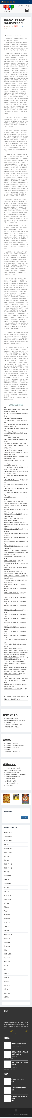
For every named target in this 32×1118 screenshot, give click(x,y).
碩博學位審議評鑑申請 (16, 405)
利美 (13, 1067)
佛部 (6, 856)
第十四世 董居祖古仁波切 (19, 1087)
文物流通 (7, 973)
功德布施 (7, 977)
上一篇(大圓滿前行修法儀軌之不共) (14, 696)
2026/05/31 (19, 1046)
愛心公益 (7, 907)
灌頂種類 (7, 946)
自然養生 (7, 938)
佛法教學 (8, 832)
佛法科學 (7, 911)
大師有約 (8, 848)
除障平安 (7, 918)
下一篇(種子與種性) (14, 699)
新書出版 (7, 985)
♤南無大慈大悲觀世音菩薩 (11, 727)
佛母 (6, 872)
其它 (6, 989)
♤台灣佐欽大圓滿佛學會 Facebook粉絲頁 (15, 774)
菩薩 (6, 844)
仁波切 (7, 879)
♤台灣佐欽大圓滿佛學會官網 (12, 776)
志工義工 (7, 922)
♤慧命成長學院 (8, 785)
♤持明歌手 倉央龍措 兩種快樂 (12, 768)
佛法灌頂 (7, 961)
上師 (6, 969)
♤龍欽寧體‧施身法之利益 (11, 718)
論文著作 (7, 883)
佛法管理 (7, 915)
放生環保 (7, 993)
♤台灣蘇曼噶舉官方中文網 (11, 772)
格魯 (13, 1056)
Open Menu (27, 10)
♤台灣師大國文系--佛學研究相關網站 (14, 745)
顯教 (6, 891)
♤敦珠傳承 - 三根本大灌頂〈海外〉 (13, 724)
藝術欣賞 (7, 875)
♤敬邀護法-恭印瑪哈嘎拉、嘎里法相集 (14, 720)
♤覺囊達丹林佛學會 (9, 778)
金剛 (6, 903)
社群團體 (7, 997)
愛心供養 (7, 981)
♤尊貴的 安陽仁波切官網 (11, 783)
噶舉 (13, 1046)
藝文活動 (7, 942)
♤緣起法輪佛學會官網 (10, 781)
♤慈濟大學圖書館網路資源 (11, 747)
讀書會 (6, 950)
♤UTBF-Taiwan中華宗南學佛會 (12, 770)
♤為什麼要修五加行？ (10, 722)
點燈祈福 (7, 926)
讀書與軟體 (8, 954)
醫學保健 (7, 899)
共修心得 (7, 958)
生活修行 (8, 868)
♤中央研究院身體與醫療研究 (12, 743)
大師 (6, 887)
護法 (6, 860)
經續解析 (8, 864)
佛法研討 (8, 840)
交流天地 (8, 836)
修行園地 (7, 895)
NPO (6, 965)
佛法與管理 (8, 934)
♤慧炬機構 (7, 749)
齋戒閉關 (7, 930)
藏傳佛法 (8, 852)
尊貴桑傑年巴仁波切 (18, 1079)
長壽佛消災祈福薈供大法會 (19, 1043)
